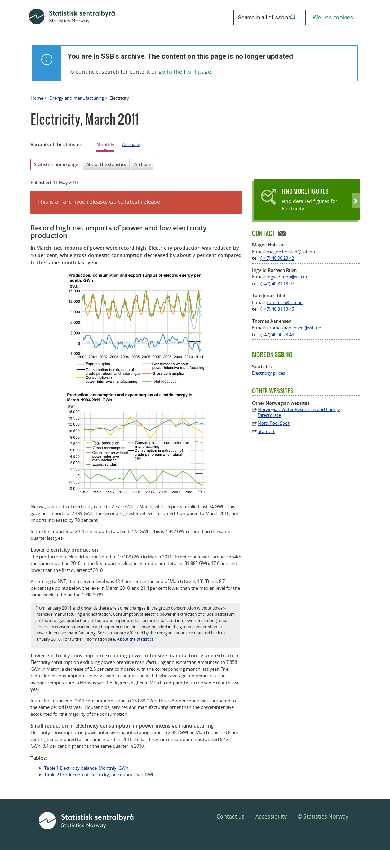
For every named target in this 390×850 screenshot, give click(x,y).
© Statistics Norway (323, 816)
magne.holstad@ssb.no (291, 251)
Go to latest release (134, 201)
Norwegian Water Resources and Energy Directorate (299, 412)
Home (36, 98)
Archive (142, 164)
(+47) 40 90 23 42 (277, 258)
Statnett (266, 432)
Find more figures (305, 191)
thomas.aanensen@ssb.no (294, 328)
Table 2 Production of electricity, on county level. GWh (99, 774)
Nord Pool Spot (274, 423)
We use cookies (333, 17)
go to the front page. (185, 71)
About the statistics (106, 164)
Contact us (230, 816)
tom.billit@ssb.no (285, 302)
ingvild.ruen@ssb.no (288, 277)
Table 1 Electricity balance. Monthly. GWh (86, 768)
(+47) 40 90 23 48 (277, 334)
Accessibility (271, 816)
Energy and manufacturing (76, 98)
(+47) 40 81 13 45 (277, 309)
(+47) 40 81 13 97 (277, 284)
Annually (131, 144)
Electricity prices (268, 373)
